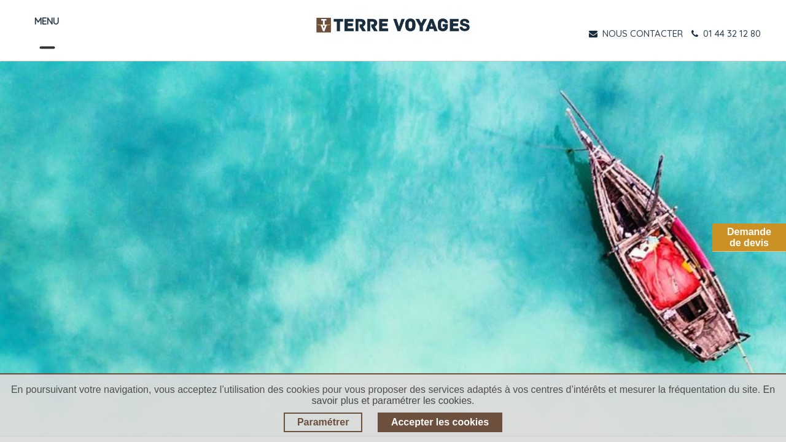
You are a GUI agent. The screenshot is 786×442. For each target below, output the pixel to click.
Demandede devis (749, 237)
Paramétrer (323, 422)
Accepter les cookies (440, 422)
